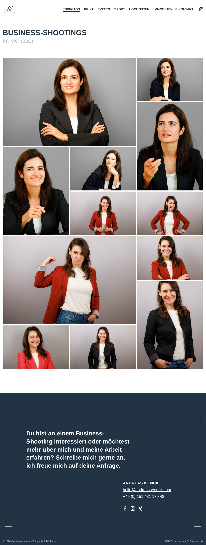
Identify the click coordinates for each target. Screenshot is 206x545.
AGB (167, 541)
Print (88, 9)
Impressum (180, 541)
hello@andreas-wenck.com (147, 489)
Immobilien (163, 9)
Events (104, 9)
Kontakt (185, 9)
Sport (119, 9)
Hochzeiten (139, 9)
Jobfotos (71, 9)
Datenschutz (196, 541)
